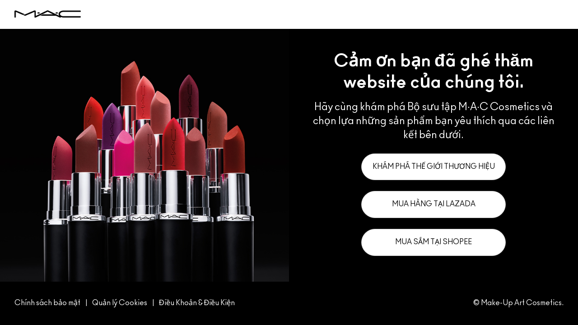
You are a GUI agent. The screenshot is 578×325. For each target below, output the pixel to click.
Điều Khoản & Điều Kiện (197, 302)
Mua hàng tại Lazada (433, 204)
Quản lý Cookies (120, 302)
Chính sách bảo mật (47, 302)
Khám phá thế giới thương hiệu (434, 166)
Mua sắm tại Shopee (433, 242)
